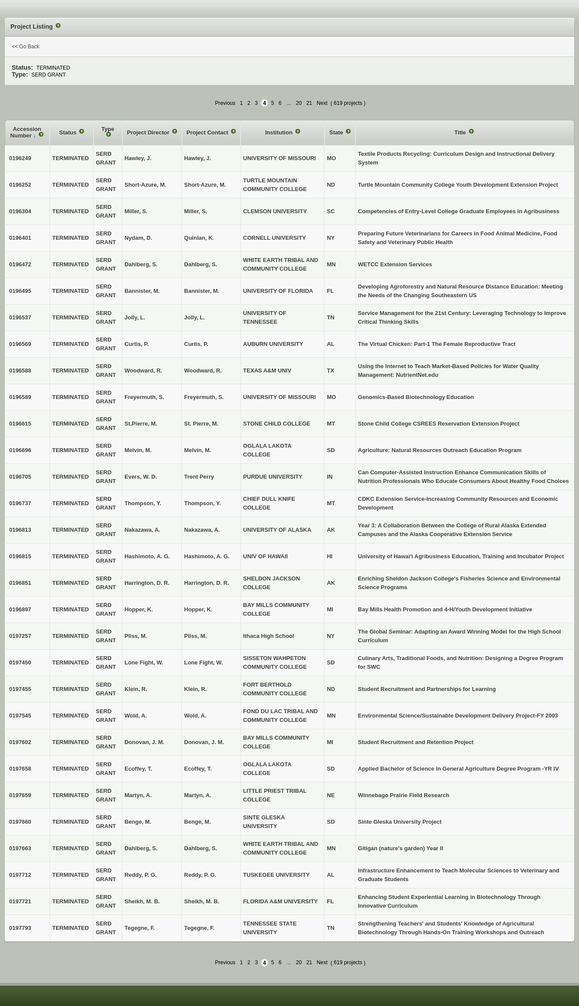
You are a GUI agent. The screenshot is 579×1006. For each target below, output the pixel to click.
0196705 (20, 476)
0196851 (20, 583)
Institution (279, 132)
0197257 (20, 636)
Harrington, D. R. (206, 583)
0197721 (20, 901)
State (337, 132)
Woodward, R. (202, 370)
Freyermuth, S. (204, 397)
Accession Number (25, 132)
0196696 (20, 450)
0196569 (20, 344)
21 (309, 103)
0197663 (20, 848)
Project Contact (208, 132)
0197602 (20, 742)
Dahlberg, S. (200, 264)
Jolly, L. (194, 317)
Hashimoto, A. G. (206, 556)
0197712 (20, 875)
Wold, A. (195, 715)
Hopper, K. (198, 609)
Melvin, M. (197, 450)
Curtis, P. (196, 344)
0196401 (20, 238)
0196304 (20, 211)
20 (298, 103)
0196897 (20, 609)
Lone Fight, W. (203, 662)
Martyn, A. (197, 795)
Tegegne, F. (199, 928)
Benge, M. (197, 821)
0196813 (20, 529)
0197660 (20, 821)
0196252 (20, 184)
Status (68, 132)
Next (322, 103)
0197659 (20, 795)
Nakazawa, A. (202, 529)
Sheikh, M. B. (201, 901)
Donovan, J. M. (204, 742)
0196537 (20, 317)
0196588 (20, 370)
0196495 (20, 291)
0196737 (20, 503)
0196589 (20, 397)
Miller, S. (195, 211)
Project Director (149, 132)
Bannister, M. (201, 291)
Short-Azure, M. (205, 184)
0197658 (20, 768)
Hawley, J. (197, 158)
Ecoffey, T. (197, 768)
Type (107, 129)
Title (461, 132)
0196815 (20, 556)
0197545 (20, 715)
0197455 (20, 689)
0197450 (20, 662)
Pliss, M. (195, 636)
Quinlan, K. (199, 238)
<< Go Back (25, 47)
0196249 (20, 158)
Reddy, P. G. (200, 875)
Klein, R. (195, 689)
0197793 (20, 928)
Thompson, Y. (202, 503)
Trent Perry (199, 476)
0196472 (20, 264)
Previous (225, 103)
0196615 (20, 423)
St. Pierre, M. (201, 423)
